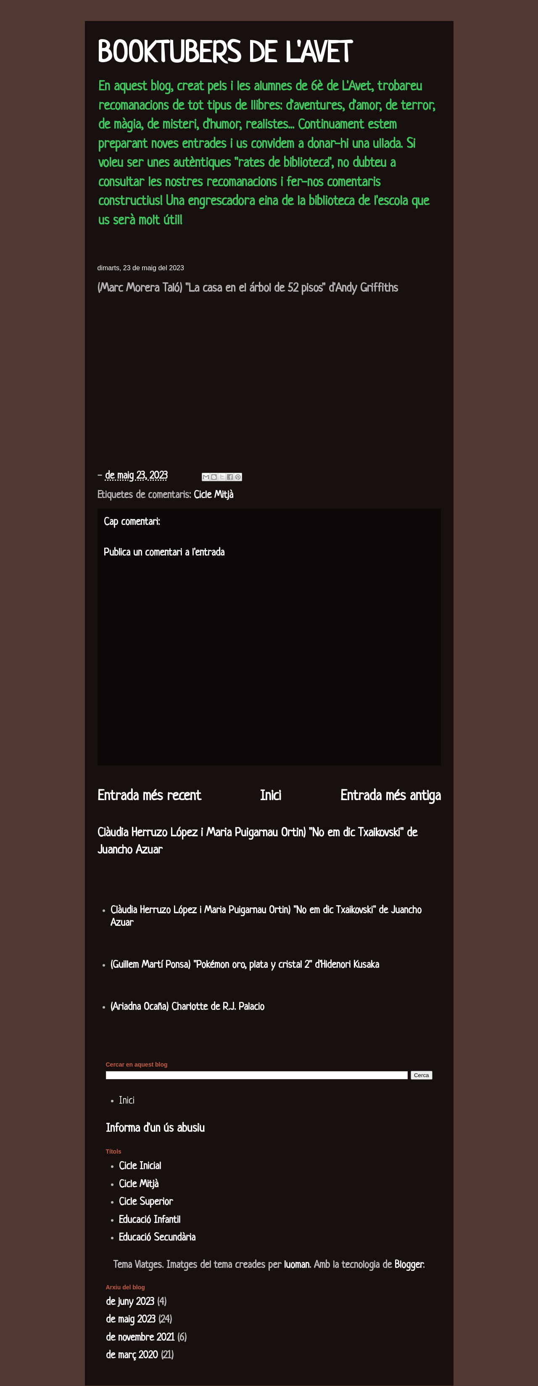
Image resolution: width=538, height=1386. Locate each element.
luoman (296, 1265)
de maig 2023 (131, 1320)
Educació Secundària (157, 1238)
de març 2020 (132, 1355)
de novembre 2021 (140, 1338)
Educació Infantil (149, 1220)
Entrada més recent (149, 796)
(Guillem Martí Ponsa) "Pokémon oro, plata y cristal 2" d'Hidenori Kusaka (245, 965)
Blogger (409, 1265)
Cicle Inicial (140, 1166)
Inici (270, 796)
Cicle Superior (146, 1202)
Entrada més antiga (390, 796)
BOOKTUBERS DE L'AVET (225, 54)
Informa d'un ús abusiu (155, 1129)
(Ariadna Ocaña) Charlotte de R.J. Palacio (187, 1007)
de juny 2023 (130, 1302)
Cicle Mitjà (213, 495)
